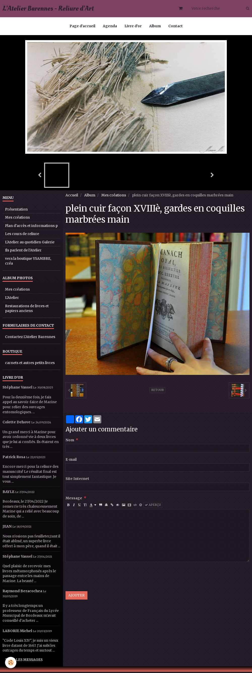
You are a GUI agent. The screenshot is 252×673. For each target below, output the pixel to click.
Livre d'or (133, 26)
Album (155, 26)
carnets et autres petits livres (30, 364)
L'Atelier (12, 299)
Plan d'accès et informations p (31, 227)
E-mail (71, 461)
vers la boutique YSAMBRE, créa (28, 262)
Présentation (16, 211)
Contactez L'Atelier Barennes (30, 338)
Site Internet (77, 480)
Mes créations (113, 196)
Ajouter (76, 596)
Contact (175, 26)
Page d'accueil (82, 26)
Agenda (110, 26)
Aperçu (153, 506)
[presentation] (104, 578)
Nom (70, 441)
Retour (157, 391)
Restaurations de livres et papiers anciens (27, 310)
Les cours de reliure (22, 235)
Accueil (72, 196)
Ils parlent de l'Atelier (23, 251)
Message (74, 499)
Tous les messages (24, 661)
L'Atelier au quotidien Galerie (29, 243)
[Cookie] (10, 662)
